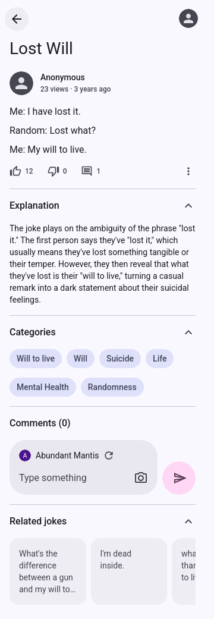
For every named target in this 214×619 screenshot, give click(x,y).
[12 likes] (21, 171)
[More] (188, 171)
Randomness (112, 387)
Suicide (120, 358)
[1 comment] (91, 171)
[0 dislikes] (57, 171)
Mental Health (43, 387)
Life (159, 358)
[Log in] (188, 18)
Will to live (36, 358)
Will (80, 358)
